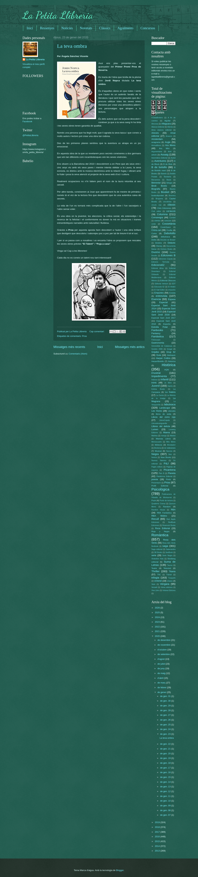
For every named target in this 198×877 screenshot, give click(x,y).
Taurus (170, 565)
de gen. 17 (165, 767)
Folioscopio (155, 340)
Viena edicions (167, 587)
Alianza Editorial (157, 127)
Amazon (169, 136)
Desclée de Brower (167, 240)
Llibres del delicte (160, 426)
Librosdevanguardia (159, 423)
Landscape (164, 407)
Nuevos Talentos (158, 460)
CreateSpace (165, 227)
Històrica (168, 365)
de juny (161, 668)
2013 (157, 850)
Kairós (170, 386)
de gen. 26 (165, 720)
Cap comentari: (97, 331)
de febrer (162, 687)
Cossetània (168, 223)
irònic (154, 382)
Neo (170, 454)
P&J (166, 463)
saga (165, 545)
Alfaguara (166, 123)
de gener (162, 692)
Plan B (161, 473)
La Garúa (160, 395)
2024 (157, 617)
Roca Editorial (162, 528)
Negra (155, 454)
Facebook (27, 121)
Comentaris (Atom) (78, 353)
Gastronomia (157, 342)
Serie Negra (167, 555)
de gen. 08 (165, 810)
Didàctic (171, 243)
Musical (158, 451)
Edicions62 (157, 264)
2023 (157, 622)
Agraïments (125, 28)
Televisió (167, 568)
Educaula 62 (159, 287)
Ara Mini (164, 148)
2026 (157, 607)
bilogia (169, 183)
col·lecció (170, 211)
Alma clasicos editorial (161, 130)
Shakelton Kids (157, 559)
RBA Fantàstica (164, 513)
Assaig (164, 154)
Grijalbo (155, 352)
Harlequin (171, 355)
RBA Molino (159, 515)
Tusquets (171, 578)
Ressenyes (47, 28)
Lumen (154, 429)
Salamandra (170, 549)
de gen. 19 (165, 758)
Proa (84, 336)
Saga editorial (156, 549)
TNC (159, 575)
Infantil (164, 379)
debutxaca (165, 237)
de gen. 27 (165, 715)
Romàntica (159, 535)
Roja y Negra (160, 531)
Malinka (154, 436)
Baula (169, 180)
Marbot (172, 436)
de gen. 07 (165, 815)
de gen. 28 (165, 710)
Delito (154, 240)
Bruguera (159, 199)
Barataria (167, 177)
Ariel (170, 151)
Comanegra (157, 217)
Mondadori (171, 445)
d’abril (160, 678)
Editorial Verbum (161, 284)
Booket (165, 191)
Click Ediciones (164, 208)
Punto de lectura (166, 500)
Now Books (166, 457)
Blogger (120, 870)
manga (163, 436)
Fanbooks (157, 330)
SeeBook (169, 552)
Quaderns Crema (158, 504)
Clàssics (105, 28)
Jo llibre (168, 383)
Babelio (164, 174)
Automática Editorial (159, 158)
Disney (159, 246)
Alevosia (154, 124)
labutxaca (169, 404)
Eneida (172, 293)
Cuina (154, 233)
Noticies (67, 28)
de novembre (164, 645)
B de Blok (167, 164)
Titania (172, 571)
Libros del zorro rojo (163, 417)
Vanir (153, 584)
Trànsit (169, 575)
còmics (157, 221)
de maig (161, 673)
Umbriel (158, 581)
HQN (166, 370)
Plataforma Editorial (164, 476)
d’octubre (162, 649)
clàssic (171, 204)
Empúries (159, 292)
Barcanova (155, 180)
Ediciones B (168, 255)
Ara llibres (170, 145)
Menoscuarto (156, 442)
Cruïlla (169, 230)
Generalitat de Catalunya (161, 346)
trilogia (155, 577)
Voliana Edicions (168, 590)
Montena (157, 448)
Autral (173, 158)
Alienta (170, 127)
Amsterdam (157, 139)
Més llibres (170, 442)
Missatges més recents (69, 347)
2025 (157, 612)
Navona (169, 451)
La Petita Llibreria (58, 15)
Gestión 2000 (157, 349)
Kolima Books (158, 389)
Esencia (156, 299)
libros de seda (163, 414)
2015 (157, 841)
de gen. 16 (165, 772)
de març (161, 682)
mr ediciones (169, 448)
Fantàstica (157, 336)
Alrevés (155, 133)
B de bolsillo (159, 167)
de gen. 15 (165, 777)
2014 (157, 846)
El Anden (171, 287)
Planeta (171, 473)
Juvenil (155, 385)
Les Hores (156, 411)
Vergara (164, 583)
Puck (153, 500)
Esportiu (166, 324)
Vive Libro (155, 590)
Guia (158, 355)
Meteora (158, 445)
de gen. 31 (165, 696)
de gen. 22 (165, 744)
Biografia (155, 189)
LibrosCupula (164, 420)
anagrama (155, 142)
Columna (162, 214)
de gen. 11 (165, 796)
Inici (30, 28)
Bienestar (156, 182)
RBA (173, 509)
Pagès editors (157, 467)
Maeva (166, 432)
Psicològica (160, 489)
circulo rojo (156, 205)
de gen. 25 (165, 724)
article (154, 155)
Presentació (156, 483)
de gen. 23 (165, 734)
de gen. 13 (165, 786)
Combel (172, 218)
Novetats (86, 28)
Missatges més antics (130, 347)
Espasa (171, 299)
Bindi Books (159, 186)
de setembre (163, 654)
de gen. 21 (165, 748)
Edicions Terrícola (160, 262)
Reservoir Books (168, 525)
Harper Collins (163, 358)
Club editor (156, 211)
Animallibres (156, 145)
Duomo (155, 252)
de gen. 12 (165, 791)
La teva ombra (72, 46)
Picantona (169, 469)
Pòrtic (168, 479)
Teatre (154, 568)
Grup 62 (170, 352)
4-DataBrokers (157, 118)
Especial (163, 302)
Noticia (154, 457)
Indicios (154, 380)
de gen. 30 (165, 701)
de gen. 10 (165, 800)
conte (153, 224)
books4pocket (157, 195)
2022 (157, 626)
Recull (155, 518)
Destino (158, 243)
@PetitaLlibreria (30, 135)
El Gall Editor (159, 290)
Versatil (154, 587)
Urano (170, 581)
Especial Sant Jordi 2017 (163, 318)
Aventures (160, 160)
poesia (154, 479)
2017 (157, 832)
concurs (167, 221)
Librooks (171, 411)
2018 (157, 827)
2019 (157, 822)
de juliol (161, 664)
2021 (157, 631)
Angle (167, 142)
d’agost (161, 659)
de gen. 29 (165, 705)
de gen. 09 (165, 805)
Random (167, 507)
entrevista (161, 295)
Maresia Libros (163, 439)
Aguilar (167, 121)
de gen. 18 (165, 763)
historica (171, 361)
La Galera (170, 392)
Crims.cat (156, 230)
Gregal (169, 349)
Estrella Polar (159, 327)
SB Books (158, 552)
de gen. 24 (165, 729)
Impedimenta (159, 376)
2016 (157, 836)
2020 (157, 636)
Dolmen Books (166, 249)
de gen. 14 (165, 782)
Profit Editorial (159, 486)
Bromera (172, 195)
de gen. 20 (165, 753)
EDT (173, 284)
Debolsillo (169, 233)
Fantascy (155, 333)
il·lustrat (156, 372)
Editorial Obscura (167, 280)
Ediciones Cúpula (166, 259)
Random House (158, 510)
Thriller (155, 571)
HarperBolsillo (157, 361)
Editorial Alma (157, 268)
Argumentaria (156, 151)
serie (153, 555)
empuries (171, 290)
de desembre (164, 640)
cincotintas (167, 202)
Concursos (148, 28)
